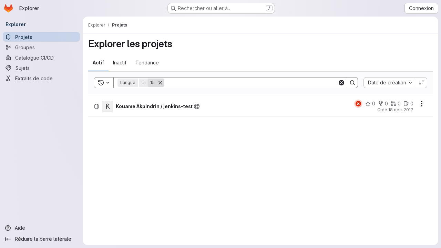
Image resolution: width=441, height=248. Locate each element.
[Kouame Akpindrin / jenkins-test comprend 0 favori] (370, 103)
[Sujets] (41, 68)
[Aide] (41, 228)
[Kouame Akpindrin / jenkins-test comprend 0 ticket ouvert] (408, 103)
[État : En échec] (358, 104)
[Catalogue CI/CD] (41, 57)
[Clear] (341, 83)
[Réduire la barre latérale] (41, 239)
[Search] (251, 83)
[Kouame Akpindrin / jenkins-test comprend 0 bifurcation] (383, 103)
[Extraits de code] (41, 78)
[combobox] (389, 82)
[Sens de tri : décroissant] (421, 82)
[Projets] (41, 37)
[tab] (98, 62)
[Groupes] (41, 47)
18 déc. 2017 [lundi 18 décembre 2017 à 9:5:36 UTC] (400, 109)
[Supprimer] (160, 83)
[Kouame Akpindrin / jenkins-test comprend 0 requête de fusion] (396, 103)
